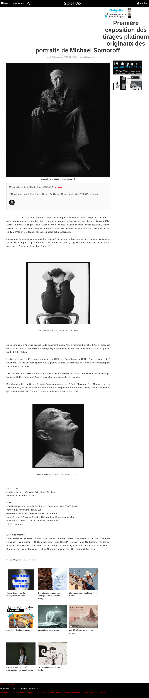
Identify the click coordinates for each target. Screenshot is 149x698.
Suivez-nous (33, 688)
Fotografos (31, 693)
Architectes (75, 693)
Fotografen (49, 693)
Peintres (59, 693)
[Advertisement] (60, 24)
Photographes (6, 693)
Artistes (67, 693)
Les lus (18, 3)
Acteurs (84, 693)
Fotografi (40, 693)
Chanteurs (93, 693)
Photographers (19, 693)
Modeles (102, 693)
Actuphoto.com (8, 684)
